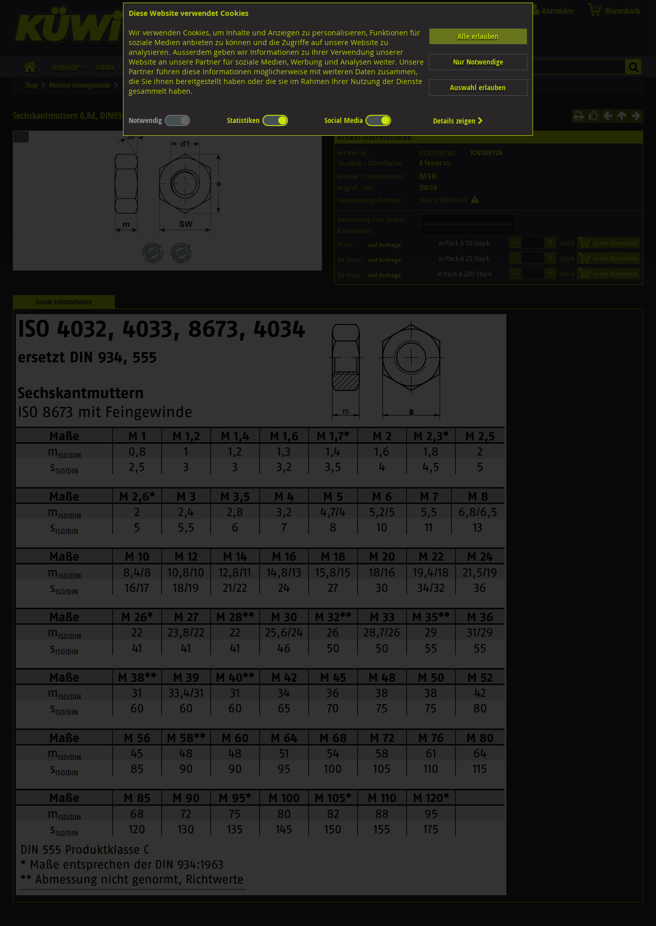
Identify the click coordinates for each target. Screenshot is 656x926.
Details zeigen (458, 120)
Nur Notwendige (478, 61)
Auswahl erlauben (478, 87)
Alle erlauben (478, 36)
